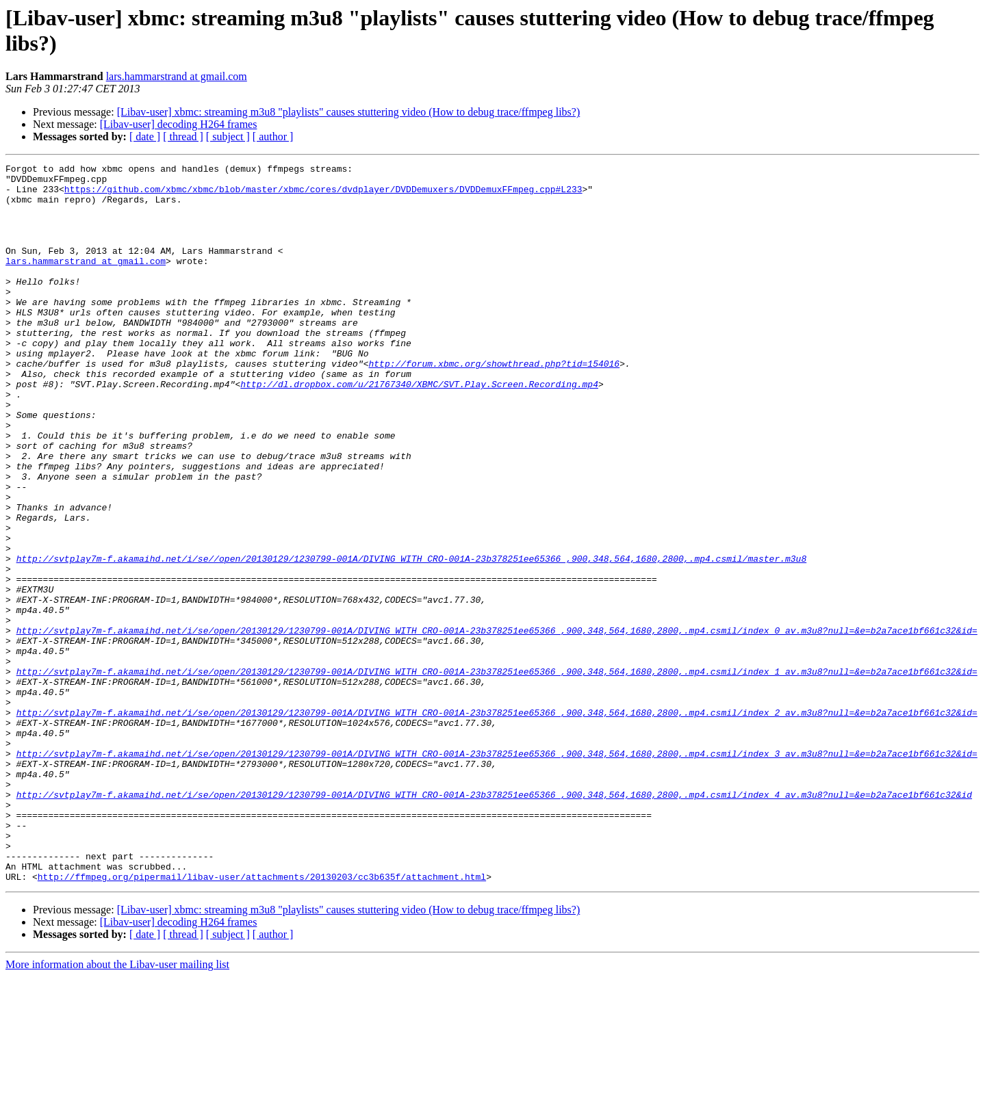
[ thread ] (183, 136)
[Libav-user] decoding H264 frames (178, 124)
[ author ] (273, 136)
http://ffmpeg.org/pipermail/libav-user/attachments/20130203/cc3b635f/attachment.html (262, 1020)
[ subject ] (228, 136)
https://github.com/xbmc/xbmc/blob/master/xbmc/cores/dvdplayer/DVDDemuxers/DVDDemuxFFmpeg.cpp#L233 (323, 195)
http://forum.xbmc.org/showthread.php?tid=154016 (493, 404)
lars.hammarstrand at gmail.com (176, 76)
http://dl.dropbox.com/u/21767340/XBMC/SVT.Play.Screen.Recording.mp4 (419, 429)
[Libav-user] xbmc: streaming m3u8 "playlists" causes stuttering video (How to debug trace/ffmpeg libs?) (348, 112)
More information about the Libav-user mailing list (117, 1108)
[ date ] (144, 136)
